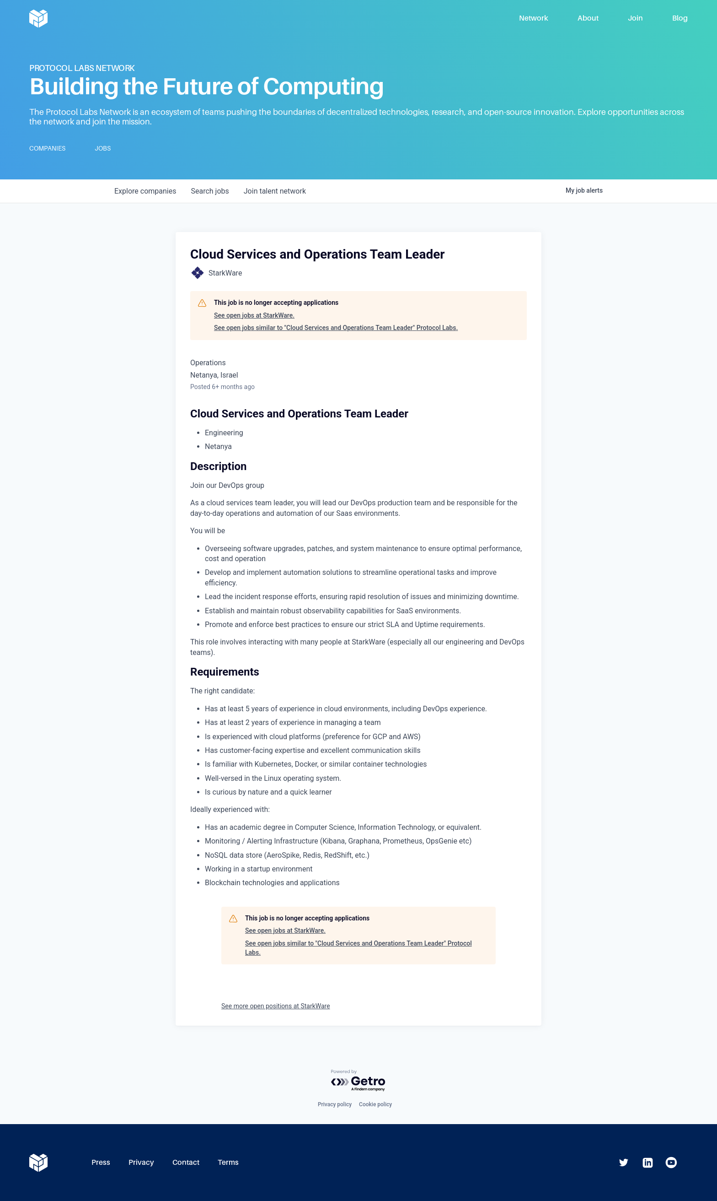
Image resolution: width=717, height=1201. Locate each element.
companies (145, 191)
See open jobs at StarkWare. (254, 315)
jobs (210, 191)
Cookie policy (375, 1104)
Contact (185, 1162)
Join (635, 18)
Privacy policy (335, 1104)
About (588, 18)
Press (100, 1162)
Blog (680, 18)
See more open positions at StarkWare (275, 1006)
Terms (228, 1162)
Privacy (141, 1162)
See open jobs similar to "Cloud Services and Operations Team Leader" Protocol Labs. (336, 327)
